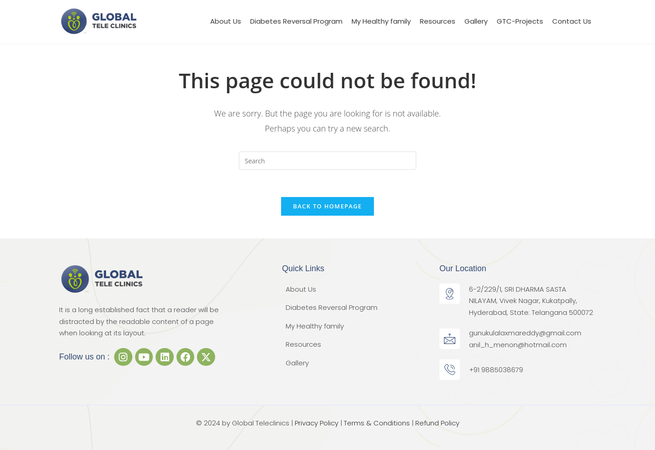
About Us (225, 21)
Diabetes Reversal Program (296, 21)
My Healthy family (381, 21)
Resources (437, 21)
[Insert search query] (327, 161)
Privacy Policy (316, 423)
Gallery (476, 21)
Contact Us (571, 21)
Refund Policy (437, 423)
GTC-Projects (520, 21)
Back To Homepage (327, 206)
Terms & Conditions (377, 423)
